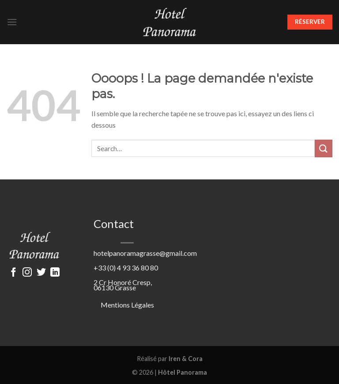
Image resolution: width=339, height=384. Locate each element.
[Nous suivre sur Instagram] (27, 273)
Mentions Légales (127, 304)
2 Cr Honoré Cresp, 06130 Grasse (123, 285)
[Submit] (323, 148)
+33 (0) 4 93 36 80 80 (126, 267)
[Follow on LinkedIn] (55, 273)
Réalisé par (170, 358)
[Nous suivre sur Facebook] (13, 273)
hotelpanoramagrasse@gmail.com (145, 253)
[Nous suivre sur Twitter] (41, 273)
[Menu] (12, 22)
